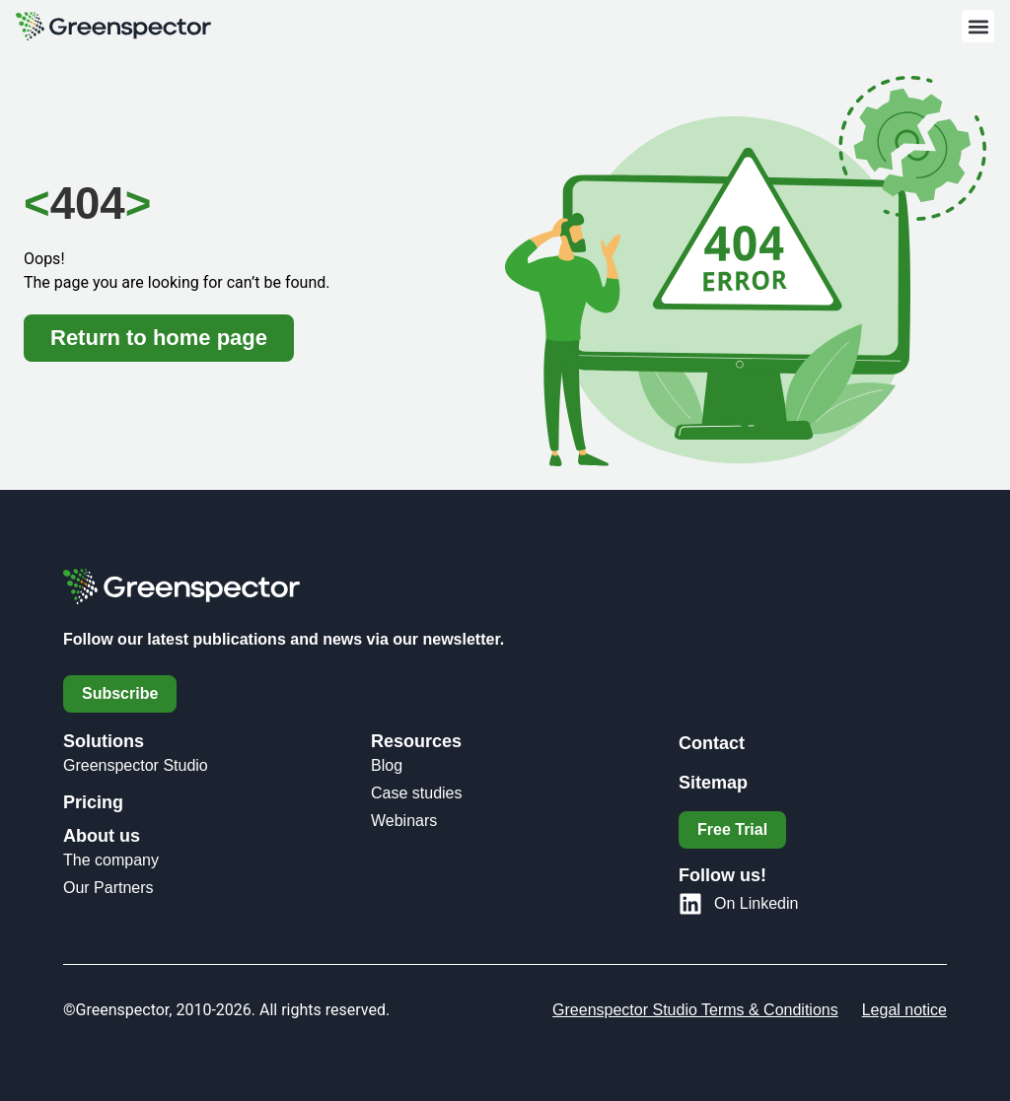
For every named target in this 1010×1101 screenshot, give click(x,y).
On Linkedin (756, 903)
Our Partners (108, 887)
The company (111, 860)
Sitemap (713, 782)
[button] (978, 26)
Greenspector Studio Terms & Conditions (695, 1009)
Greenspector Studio (135, 765)
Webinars (404, 820)
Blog (386, 765)
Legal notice (904, 1009)
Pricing (93, 802)
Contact (712, 743)
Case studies (417, 793)
